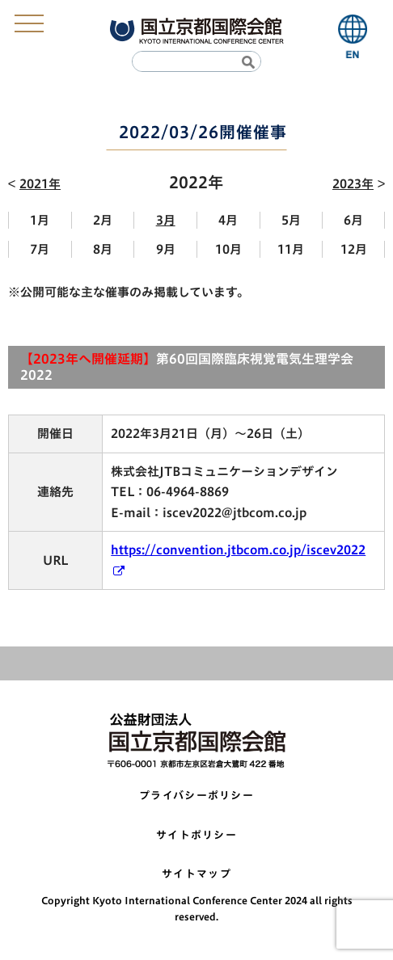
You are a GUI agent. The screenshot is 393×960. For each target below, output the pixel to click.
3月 (165, 220)
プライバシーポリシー (196, 795)
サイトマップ (196, 874)
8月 (102, 249)
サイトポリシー (196, 835)
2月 (102, 220)
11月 (290, 249)
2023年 (353, 184)
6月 (353, 220)
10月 (228, 249)
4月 (228, 220)
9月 (165, 249)
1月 (39, 220)
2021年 (40, 184)
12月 (353, 249)
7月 (39, 249)
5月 (291, 220)
